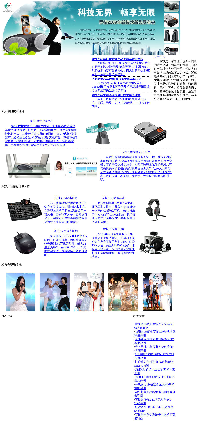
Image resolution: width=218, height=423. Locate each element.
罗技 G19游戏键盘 (66, 197)
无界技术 (128, 152)
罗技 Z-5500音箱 (113, 229)
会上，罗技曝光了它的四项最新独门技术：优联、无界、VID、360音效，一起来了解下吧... (121, 103)
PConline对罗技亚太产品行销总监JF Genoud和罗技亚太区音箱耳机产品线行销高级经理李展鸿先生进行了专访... (121, 86)
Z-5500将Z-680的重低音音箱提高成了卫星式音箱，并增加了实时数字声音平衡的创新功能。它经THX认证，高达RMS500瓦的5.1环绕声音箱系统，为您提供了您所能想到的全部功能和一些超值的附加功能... (113, 245)
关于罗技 (159, 56)
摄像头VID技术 (141, 152)
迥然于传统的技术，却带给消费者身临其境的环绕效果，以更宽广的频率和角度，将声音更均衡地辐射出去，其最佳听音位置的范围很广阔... (41, 130)
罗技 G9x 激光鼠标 (66, 230)
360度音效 (36, 121)
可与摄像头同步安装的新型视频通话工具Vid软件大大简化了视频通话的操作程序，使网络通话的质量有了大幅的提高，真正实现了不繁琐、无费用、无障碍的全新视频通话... (136, 172)
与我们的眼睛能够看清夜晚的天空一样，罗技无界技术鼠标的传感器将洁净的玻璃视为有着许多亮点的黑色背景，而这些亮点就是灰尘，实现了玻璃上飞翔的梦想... (136, 161)
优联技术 (47, 121)
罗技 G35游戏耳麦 (113, 197)
